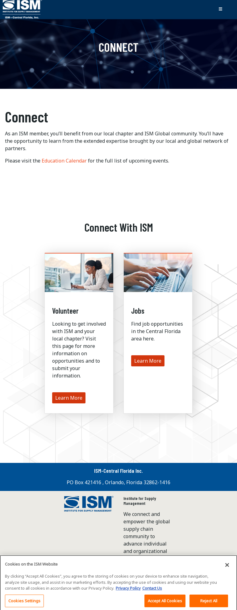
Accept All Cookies (165, 602)
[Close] (227, 566)
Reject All (208, 602)
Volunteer (65, 310)
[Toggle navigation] (220, 9)
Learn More (68, 397)
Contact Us (152, 589)
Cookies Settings (24, 602)
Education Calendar (64, 160)
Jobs (137, 310)
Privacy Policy (128, 589)
